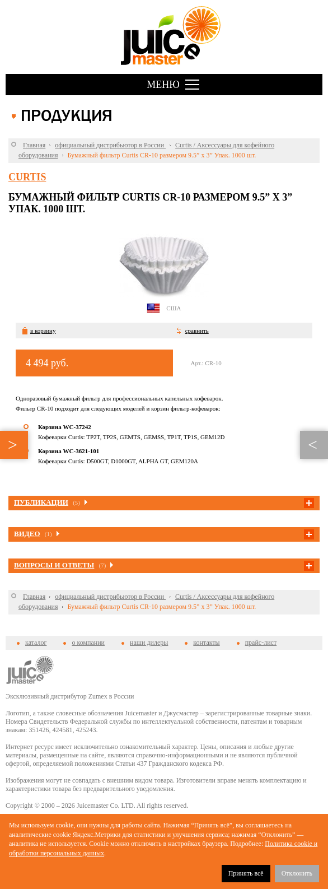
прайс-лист (261, 642)
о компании (88, 642)
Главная (34, 145)
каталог (35, 642)
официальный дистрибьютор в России (110, 145)
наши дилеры (149, 642)
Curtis (27, 177)
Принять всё (246, 873)
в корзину (42, 330)
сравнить (197, 330)
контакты (206, 642)
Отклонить (297, 873)
